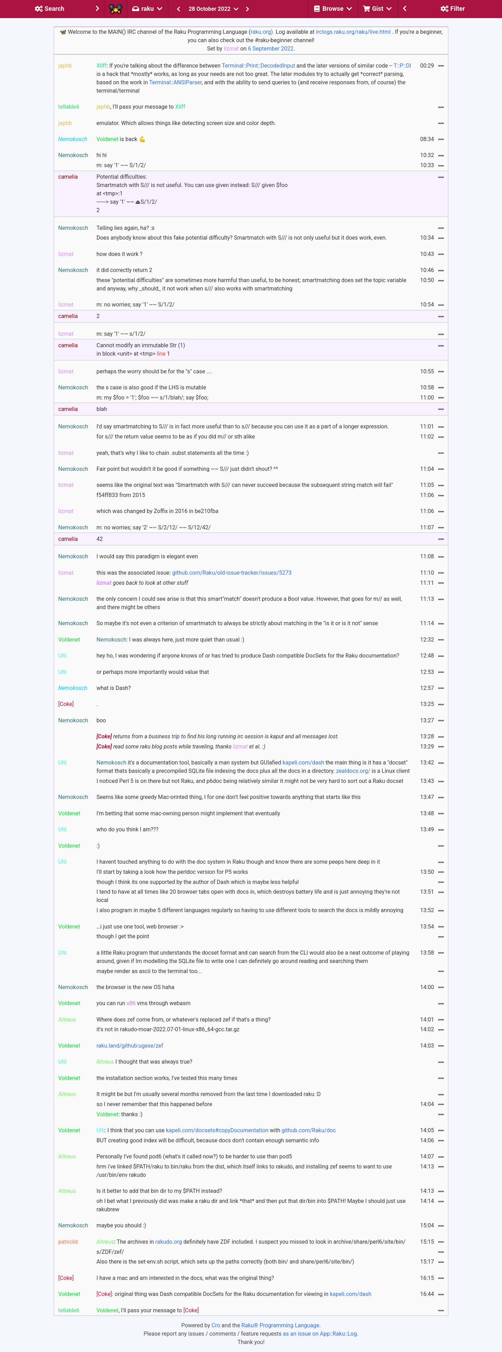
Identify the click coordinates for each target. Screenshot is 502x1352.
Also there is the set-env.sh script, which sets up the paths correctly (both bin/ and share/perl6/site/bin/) (225, 1261)
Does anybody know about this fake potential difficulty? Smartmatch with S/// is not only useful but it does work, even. (242, 237)
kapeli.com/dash (303, 762)
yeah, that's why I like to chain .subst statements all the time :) (173, 453)
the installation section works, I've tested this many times (167, 1078)
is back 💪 (121, 139)
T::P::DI (402, 65)
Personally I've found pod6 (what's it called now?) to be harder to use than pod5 (194, 1156)
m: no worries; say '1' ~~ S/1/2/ (136, 304)
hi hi (102, 155)
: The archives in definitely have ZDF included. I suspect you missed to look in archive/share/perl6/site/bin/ (251, 1241)
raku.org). (262, 32)
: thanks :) (120, 1114)
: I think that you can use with (216, 1130)
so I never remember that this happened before (154, 1104)
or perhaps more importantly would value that (153, 672)
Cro (216, 1325)
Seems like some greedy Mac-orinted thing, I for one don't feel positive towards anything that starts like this (229, 797)
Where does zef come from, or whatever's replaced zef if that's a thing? (184, 1019)
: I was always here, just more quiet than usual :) (170, 639)
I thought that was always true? (144, 1061)
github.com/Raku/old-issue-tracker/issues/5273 (231, 572)
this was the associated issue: (194, 572)
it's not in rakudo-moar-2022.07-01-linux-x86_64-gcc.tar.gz (168, 1029)
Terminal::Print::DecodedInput (258, 65)
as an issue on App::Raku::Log (320, 1333)
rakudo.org (168, 1241)
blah (102, 409)
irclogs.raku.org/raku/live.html (353, 32)
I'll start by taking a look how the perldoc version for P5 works (172, 872)
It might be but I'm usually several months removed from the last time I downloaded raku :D (209, 1094)
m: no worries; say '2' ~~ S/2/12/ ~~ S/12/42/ (154, 527)
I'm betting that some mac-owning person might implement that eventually (188, 813)
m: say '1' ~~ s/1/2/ (121, 334)
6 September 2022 (271, 48)
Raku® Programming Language (280, 1325)
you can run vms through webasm (144, 1003)
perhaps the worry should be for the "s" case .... (154, 371)
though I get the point (123, 936)
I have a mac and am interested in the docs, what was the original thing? (185, 1278)
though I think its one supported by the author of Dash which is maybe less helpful (198, 882)
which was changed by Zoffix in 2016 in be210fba (158, 511)
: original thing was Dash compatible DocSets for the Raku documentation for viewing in (234, 1294)
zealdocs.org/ (353, 771)
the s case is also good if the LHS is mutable (151, 387)
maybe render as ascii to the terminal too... (149, 971)
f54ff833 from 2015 (121, 495)
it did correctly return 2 (124, 270)
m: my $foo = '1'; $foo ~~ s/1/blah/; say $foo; (152, 397)
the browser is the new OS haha (135, 987)
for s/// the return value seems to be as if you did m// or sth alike (176, 436)
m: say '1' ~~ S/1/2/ (121, 165)
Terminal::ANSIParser (175, 82)
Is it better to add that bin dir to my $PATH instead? (159, 1191)
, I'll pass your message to (141, 106)
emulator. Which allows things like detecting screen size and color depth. (186, 123)
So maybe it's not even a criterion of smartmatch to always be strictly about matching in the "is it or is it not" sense (237, 623)
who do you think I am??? (128, 829)
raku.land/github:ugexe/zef (130, 1045)
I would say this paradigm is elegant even (147, 556)
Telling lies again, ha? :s (126, 228)
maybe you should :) (121, 1225)
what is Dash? (114, 688)
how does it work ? (120, 254)
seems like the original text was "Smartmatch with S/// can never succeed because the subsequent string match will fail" (245, 485)
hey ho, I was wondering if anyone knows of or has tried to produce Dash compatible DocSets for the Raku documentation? (248, 655)
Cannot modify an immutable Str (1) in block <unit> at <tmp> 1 (141, 349)
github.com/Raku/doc (309, 1130)
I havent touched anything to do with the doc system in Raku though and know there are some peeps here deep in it (238, 861)
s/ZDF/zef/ (110, 1252)
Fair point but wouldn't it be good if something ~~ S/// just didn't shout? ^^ (187, 469)
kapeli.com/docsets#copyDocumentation (217, 1130)
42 (100, 539)
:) (98, 845)
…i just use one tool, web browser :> (140, 926)
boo (101, 720)
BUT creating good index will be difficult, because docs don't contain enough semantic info (208, 1140)
